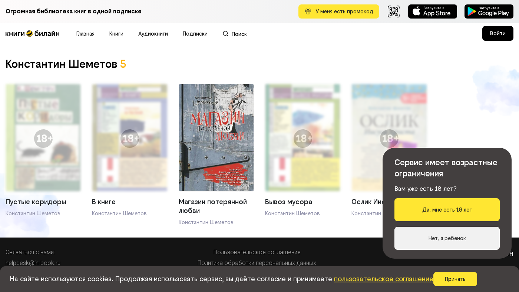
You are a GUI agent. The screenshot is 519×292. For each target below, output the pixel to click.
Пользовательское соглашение (257, 252)
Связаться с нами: (30, 252)
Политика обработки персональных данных (257, 262)
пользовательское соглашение (383, 279)
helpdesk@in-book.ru (33, 262)
